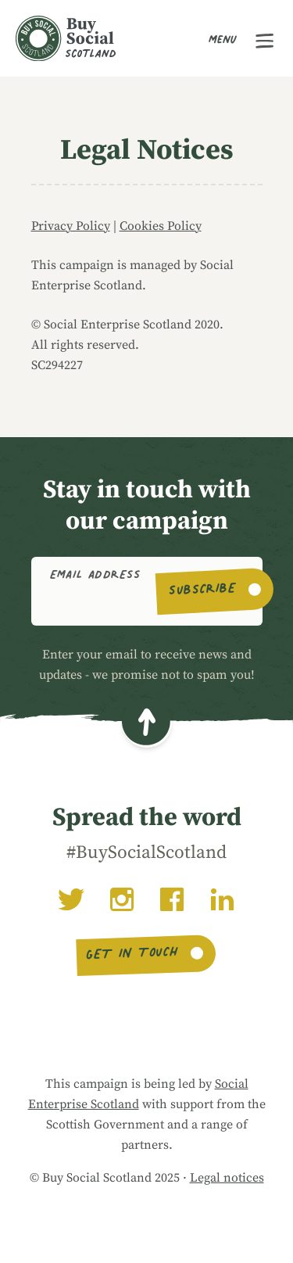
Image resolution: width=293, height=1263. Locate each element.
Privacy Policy (70, 226)
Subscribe (203, 591)
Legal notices (227, 1178)
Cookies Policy (161, 226)
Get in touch (132, 955)
